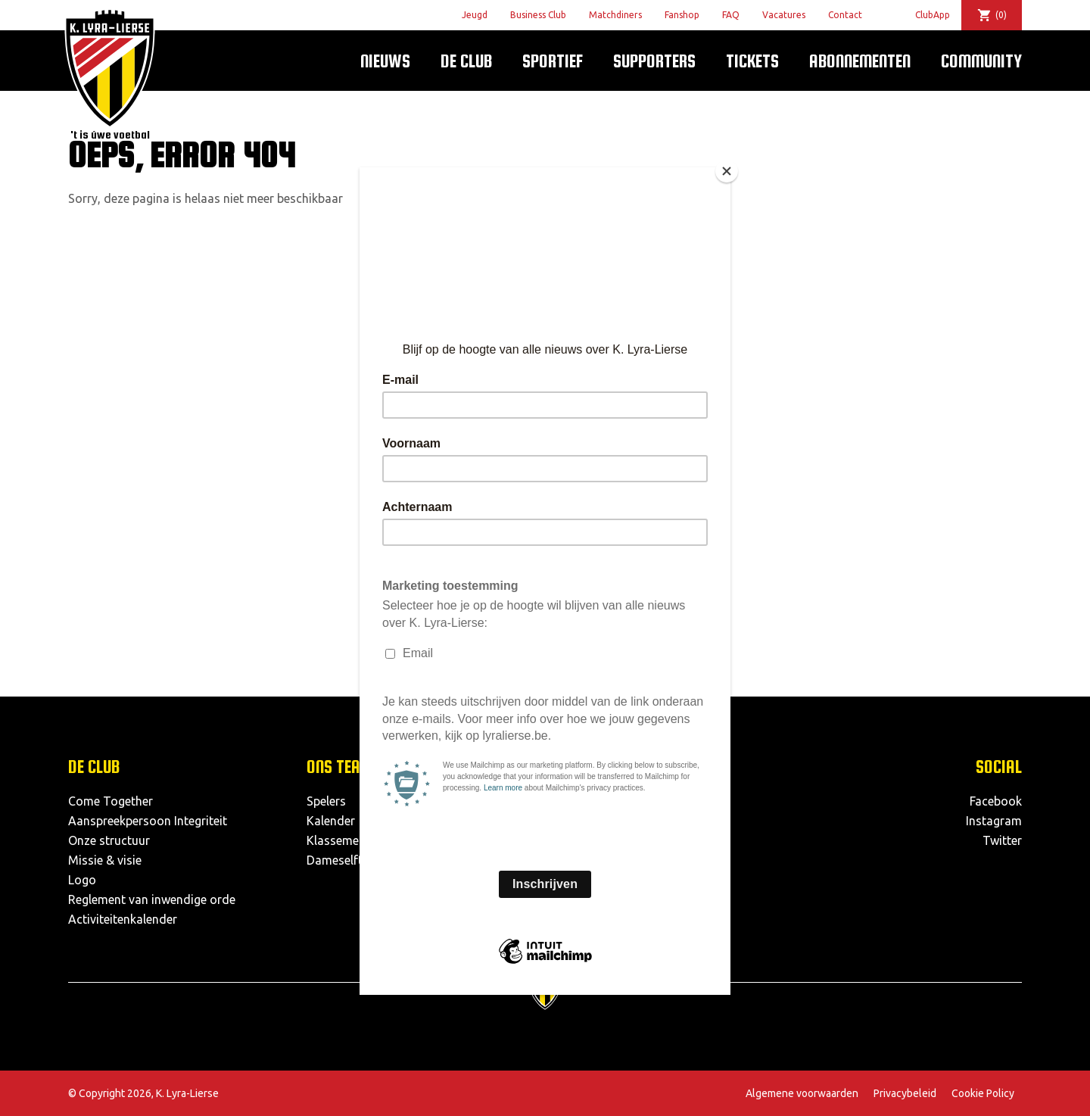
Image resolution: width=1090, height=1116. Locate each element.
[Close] (726, 171)
